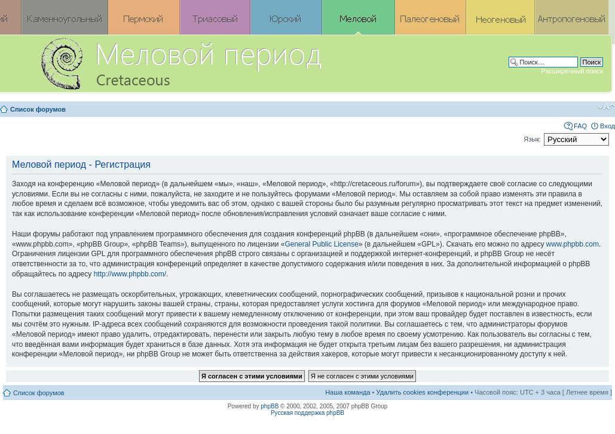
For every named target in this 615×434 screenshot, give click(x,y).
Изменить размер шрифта (606, 106)
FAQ (580, 126)
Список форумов (38, 109)
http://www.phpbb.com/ (130, 274)
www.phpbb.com (572, 244)
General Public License (321, 244)
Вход (607, 126)
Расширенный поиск (572, 71)
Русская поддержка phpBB (307, 413)
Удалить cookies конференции (423, 392)
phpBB (270, 406)
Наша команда (347, 392)
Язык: (532, 139)
